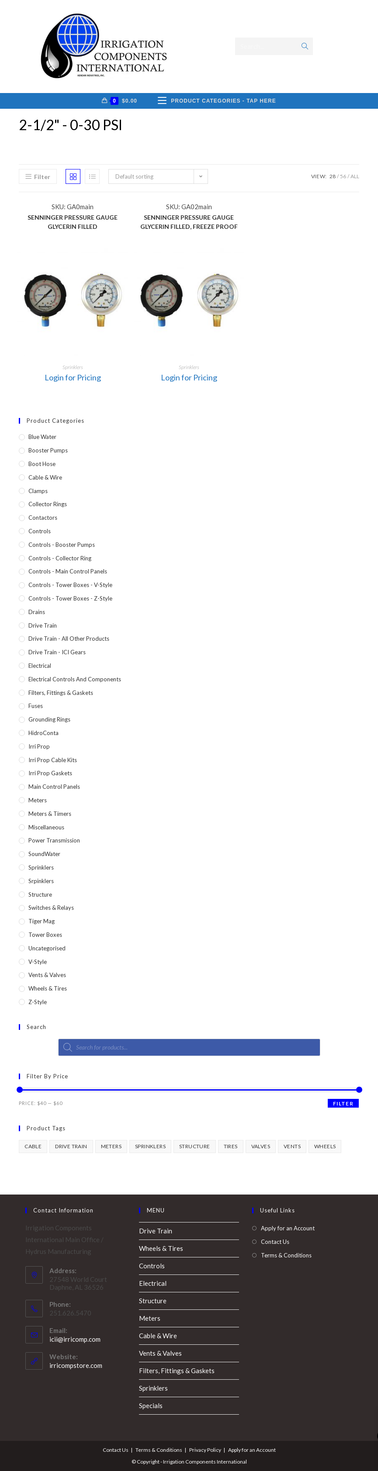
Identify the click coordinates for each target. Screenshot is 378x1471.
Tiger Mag (41, 921)
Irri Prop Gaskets (50, 773)
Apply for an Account (288, 1228)
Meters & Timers (49, 813)
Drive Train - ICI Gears (57, 652)
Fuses (35, 705)
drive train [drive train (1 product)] (71, 1146)
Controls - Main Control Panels (67, 571)
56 (343, 176)
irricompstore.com (75, 1365)
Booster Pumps (48, 450)
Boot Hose (41, 463)
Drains (36, 611)
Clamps (38, 490)
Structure (40, 894)
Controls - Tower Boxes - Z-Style (70, 598)
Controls (39, 531)
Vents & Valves (47, 974)
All (354, 176)
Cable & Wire (45, 477)
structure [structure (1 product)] (194, 1146)
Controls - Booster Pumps (61, 544)
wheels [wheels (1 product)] (325, 1146)
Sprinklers (72, 367)
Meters (37, 800)
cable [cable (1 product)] (33, 1146)
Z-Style (37, 1001)
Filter (343, 1103)
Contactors (42, 517)
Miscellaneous (46, 827)
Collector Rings (47, 504)
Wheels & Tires (47, 988)
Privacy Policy (205, 1450)
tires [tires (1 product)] (231, 1146)
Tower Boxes (45, 934)
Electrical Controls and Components (74, 679)
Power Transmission (54, 840)
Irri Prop (39, 746)
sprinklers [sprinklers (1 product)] (150, 1146)
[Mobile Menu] (217, 101)
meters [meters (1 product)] (111, 1146)
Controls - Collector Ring (59, 558)
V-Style (37, 961)
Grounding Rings (49, 719)
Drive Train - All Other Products (68, 638)
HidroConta (43, 732)
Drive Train (42, 625)
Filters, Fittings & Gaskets (60, 692)
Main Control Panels (54, 786)
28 (332, 176)
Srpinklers (41, 880)
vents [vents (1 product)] (292, 1146)
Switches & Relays (51, 907)
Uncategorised (47, 948)
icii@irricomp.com (75, 1339)
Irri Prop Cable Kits (52, 759)
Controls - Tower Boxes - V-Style (70, 584)
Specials (151, 1405)
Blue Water (42, 436)
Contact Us (275, 1241)
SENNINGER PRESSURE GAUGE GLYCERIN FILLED (73, 222)
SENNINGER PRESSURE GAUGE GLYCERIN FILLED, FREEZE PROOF (189, 222)
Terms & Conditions (286, 1255)
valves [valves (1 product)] (260, 1146)
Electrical (39, 665)
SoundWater (44, 853)
